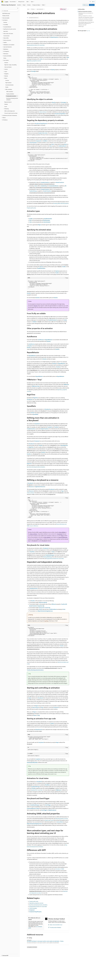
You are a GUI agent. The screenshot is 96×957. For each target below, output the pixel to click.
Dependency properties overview (34, 60)
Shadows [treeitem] (6, 104)
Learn (28, 9)
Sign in (93, 1)
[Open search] (90, 2)
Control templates (33, 908)
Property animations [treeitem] (10, 93)
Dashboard (92, 5)
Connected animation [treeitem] (9, 84)
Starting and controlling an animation (85, 19)
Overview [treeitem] (5, 22)
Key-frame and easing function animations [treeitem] (12, 99)
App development (40, 9)
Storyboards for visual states (37, 790)
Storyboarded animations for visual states (36, 45)
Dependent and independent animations (86, 17)
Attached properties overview (61, 818)
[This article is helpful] (87, 30)
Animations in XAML (59, 869)
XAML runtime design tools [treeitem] (9, 111)
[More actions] (68, 9)
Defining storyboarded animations (85, 11)
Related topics (81, 26)
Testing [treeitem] (4, 58)
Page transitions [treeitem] (8, 82)
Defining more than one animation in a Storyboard (85, 13)
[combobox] (9, 11)
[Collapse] (17, 8)
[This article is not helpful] (89, 30)
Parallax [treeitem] (6, 87)
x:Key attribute (62, 532)
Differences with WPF (82, 24)
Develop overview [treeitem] (5, 15)
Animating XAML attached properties (61, 203)
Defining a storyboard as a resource (85, 15)
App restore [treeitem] (5, 31)
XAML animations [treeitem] (9, 91)
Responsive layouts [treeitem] (8, 102)
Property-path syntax (31, 207)
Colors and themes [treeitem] (7, 67)
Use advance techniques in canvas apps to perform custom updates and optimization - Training (45, 941)
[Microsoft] (2, 1)
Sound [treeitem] (5, 106)
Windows (33, 9)
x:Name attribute (42, 112)
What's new (85, 5)
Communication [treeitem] (6, 35)
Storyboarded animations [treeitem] (11, 96)
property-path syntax (49, 820)
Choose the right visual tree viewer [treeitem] (10, 113)
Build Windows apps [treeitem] (6, 13)
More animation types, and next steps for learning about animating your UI (86, 23)
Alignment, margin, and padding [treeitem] (10, 64)
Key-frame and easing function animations (36, 467)
